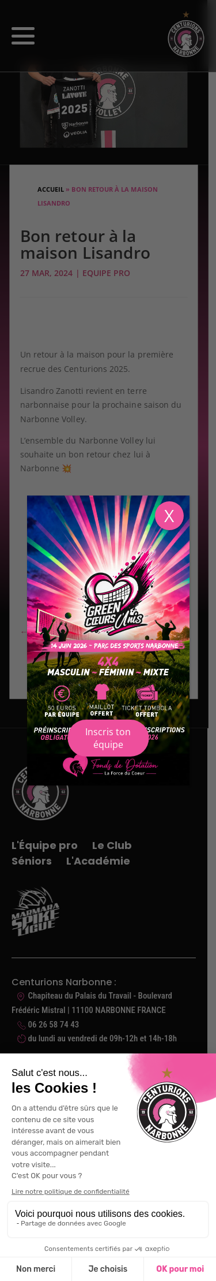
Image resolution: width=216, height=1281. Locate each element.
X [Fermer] (169, 515)
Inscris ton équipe (108, 738)
